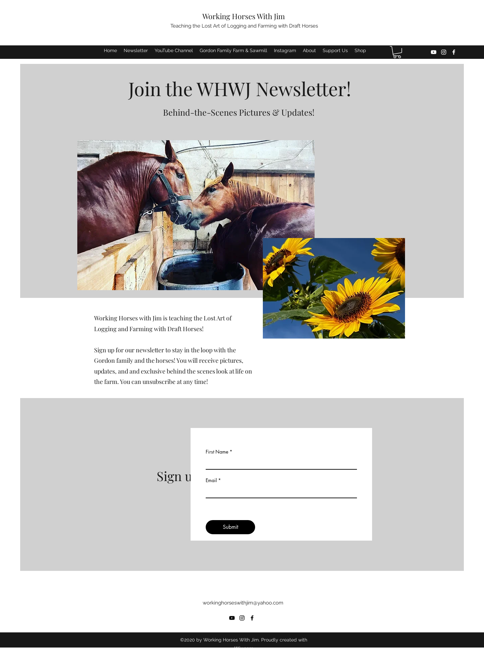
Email (211, 480)
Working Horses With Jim (243, 16)
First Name (217, 451)
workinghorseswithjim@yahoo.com (243, 603)
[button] (397, 52)
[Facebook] (453, 52)
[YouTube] (433, 52)
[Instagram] (443, 52)
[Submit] (230, 527)
